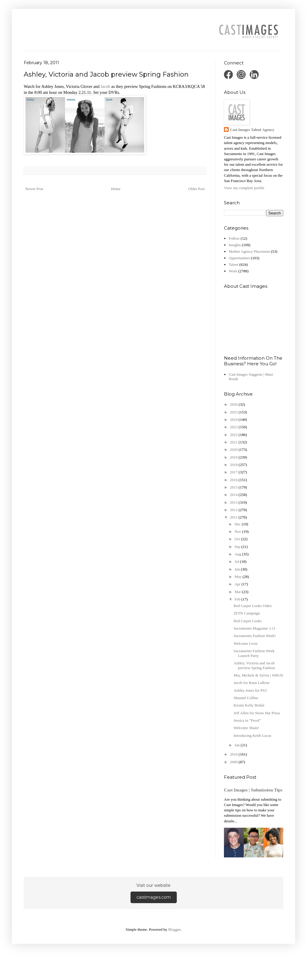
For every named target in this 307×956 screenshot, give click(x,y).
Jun (238, 569)
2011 (234, 517)
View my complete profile (244, 188)
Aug (238, 554)
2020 (234, 449)
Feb (238, 599)
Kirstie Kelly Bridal (248, 705)
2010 (234, 754)
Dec (238, 524)
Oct (238, 539)
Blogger (174, 929)
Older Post (196, 189)
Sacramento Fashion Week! (254, 635)
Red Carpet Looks (247, 621)
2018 (234, 464)
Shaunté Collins (245, 698)
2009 (234, 762)
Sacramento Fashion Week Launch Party (253, 653)
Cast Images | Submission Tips (253, 789)
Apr (238, 584)
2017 (234, 472)
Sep (238, 546)
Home (115, 189)
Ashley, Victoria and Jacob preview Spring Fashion (254, 665)
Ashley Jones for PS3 (250, 690)
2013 (234, 502)
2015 (234, 487)
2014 (234, 494)
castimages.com (153, 897)
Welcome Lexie (245, 643)
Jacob (105, 86)
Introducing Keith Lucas (252, 735)
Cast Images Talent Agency (252, 129)
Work (233, 271)
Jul (237, 561)
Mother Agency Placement (249, 251)
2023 (234, 427)
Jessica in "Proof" (247, 720)
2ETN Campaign (246, 613)
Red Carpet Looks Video (252, 605)
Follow (234, 238)
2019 (234, 457)
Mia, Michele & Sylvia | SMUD (258, 675)
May (239, 576)
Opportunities (239, 258)
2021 (234, 442)
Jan (238, 745)
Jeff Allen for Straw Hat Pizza (256, 713)
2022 (234, 434)
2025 (234, 412)
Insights (235, 245)
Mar (238, 592)
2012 (234, 510)
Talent (233, 264)
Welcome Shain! (246, 728)
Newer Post (34, 189)
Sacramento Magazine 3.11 (254, 628)
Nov (238, 531)
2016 (234, 480)
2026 (234, 404)
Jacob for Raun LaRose (251, 682)
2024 (234, 419)
